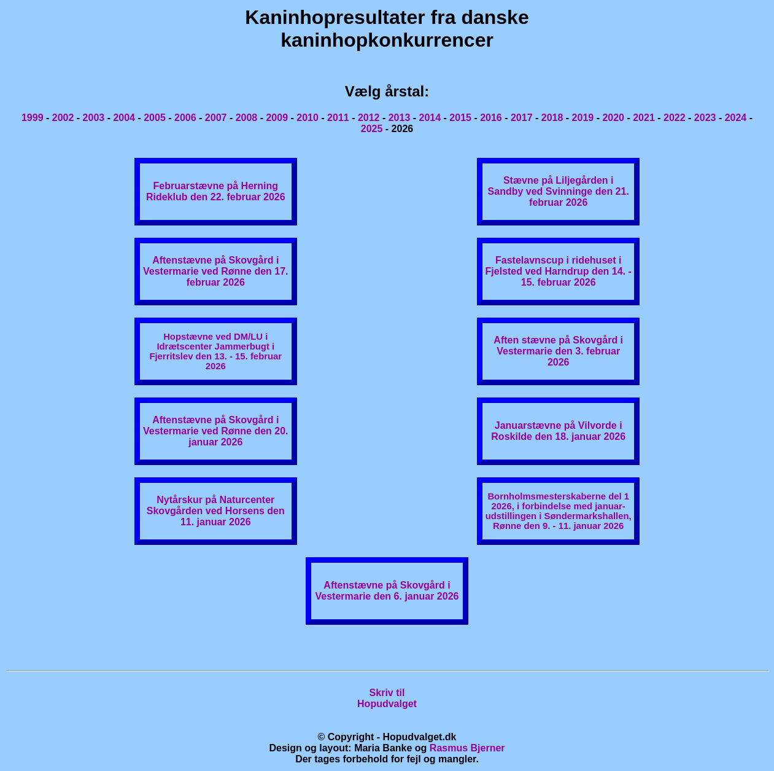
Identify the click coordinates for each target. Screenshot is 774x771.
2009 (277, 117)
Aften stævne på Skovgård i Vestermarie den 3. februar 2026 (558, 351)
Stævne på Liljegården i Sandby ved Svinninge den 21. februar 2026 (558, 191)
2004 (124, 117)
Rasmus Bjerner (467, 748)
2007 (216, 117)
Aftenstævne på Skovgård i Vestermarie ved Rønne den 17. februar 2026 (215, 271)
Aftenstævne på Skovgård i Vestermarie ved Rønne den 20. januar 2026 (215, 431)
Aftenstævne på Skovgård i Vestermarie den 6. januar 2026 (387, 590)
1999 (32, 117)
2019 (583, 117)
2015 (460, 117)
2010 (307, 117)
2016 (491, 117)
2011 (338, 117)
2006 (185, 117)
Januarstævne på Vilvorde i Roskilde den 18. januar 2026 (558, 431)
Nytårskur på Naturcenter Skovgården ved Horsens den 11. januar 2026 (216, 511)
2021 (644, 117)
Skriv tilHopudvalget (387, 698)
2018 (552, 117)
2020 (613, 117)
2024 (736, 117)
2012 (369, 117)
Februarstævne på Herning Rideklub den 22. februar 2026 (215, 191)
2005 (155, 117)
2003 (94, 117)
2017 (522, 117)
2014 (430, 117)
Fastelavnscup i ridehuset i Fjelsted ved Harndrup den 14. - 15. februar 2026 (559, 271)
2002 (63, 117)
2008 (247, 117)
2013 (400, 117)
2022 (675, 117)
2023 (705, 117)
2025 (372, 128)
